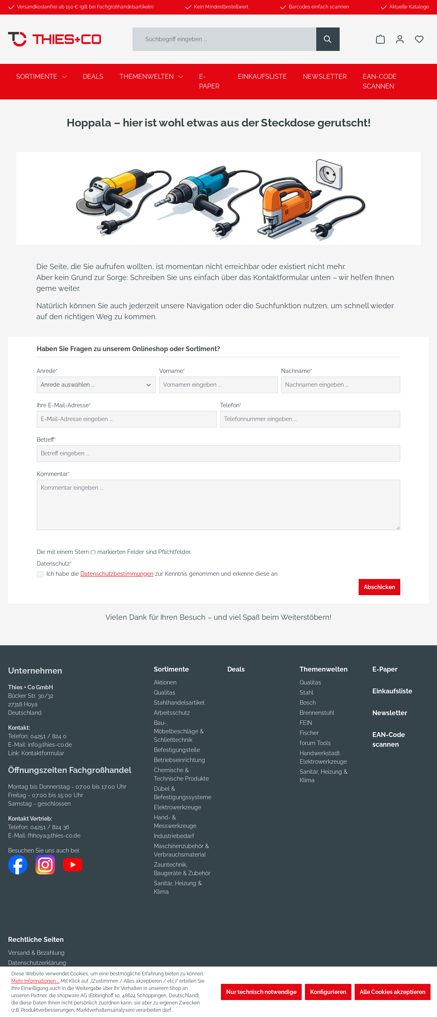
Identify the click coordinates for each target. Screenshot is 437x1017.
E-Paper (384, 669)
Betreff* (46, 439)
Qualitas (164, 692)
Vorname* (172, 371)
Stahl (306, 692)
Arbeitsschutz (172, 713)
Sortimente (171, 669)
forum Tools (315, 743)
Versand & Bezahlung (36, 953)
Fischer (309, 733)
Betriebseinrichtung (179, 760)
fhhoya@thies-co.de (54, 835)
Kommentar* (53, 474)
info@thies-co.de (50, 744)
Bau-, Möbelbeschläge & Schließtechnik (179, 731)
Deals (236, 669)
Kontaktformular (42, 753)
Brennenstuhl (317, 713)
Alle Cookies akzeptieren (392, 992)
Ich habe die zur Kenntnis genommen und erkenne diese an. (162, 574)
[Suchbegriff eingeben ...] (224, 39)
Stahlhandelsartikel (179, 702)
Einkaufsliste (392, 691)
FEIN (306, 723)
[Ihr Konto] (400, 39)
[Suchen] (328, 39)
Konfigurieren (328, 992)
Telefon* (231, 405)
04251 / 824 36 (49, 827)
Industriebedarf (174, 836)
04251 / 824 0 (48, 736)
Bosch (308, 702)
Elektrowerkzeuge (177, 807)
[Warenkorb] (380, 39)
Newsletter (389, 713)
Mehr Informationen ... (35, 981)
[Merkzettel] (419, 39)
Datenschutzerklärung (37, 963)
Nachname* (296, 371)
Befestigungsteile (177, 750)
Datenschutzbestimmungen (116, 574)
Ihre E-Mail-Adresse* (64, 405)
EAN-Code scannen (388, 739)
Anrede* (47, 371)
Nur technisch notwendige (261, 992)
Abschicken (379, 587)
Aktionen (165, 682)
